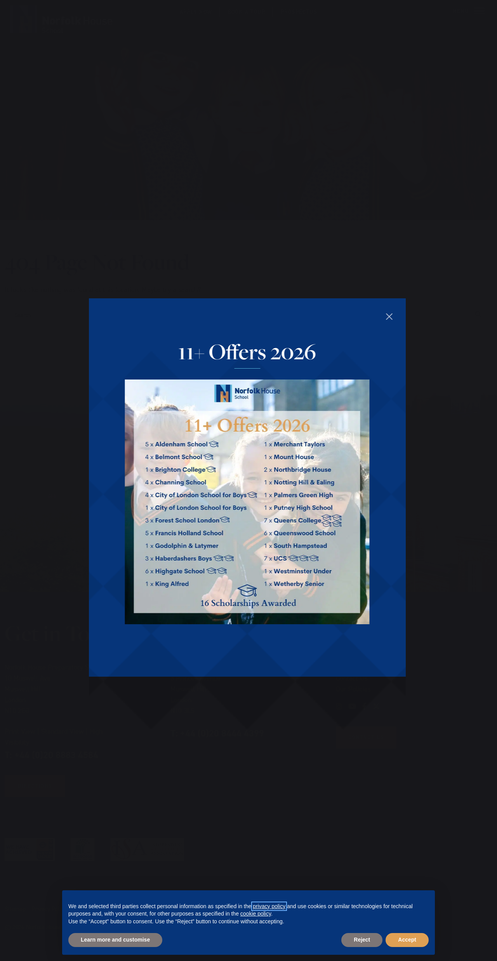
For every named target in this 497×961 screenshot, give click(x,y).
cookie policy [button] (255, 914)
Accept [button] (407, 940)
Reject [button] (362, 940)
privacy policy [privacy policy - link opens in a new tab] (269, 906)
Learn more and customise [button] (115, 940)
